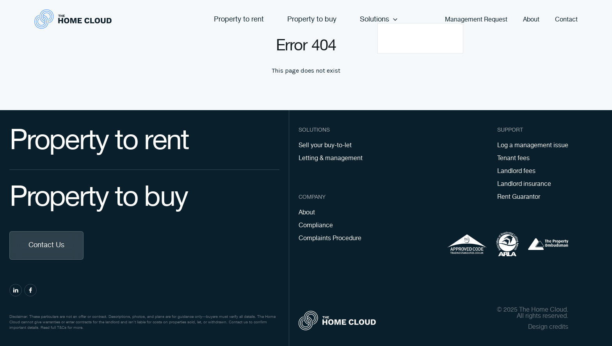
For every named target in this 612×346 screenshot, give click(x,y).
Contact (566, 20)
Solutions (379, 19)
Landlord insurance (524, 184)
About (531, 20)
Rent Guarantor (518, 197)
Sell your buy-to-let (325, 145)
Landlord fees (516, 171)
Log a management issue (532, 145)
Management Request (476, 20)
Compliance (316, 225)
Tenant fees (513, 158)
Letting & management (331, 158)
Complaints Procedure (330, 238)
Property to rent (239, 19)
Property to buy (311, 19)
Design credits (548, 327)
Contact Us (46, 245)
